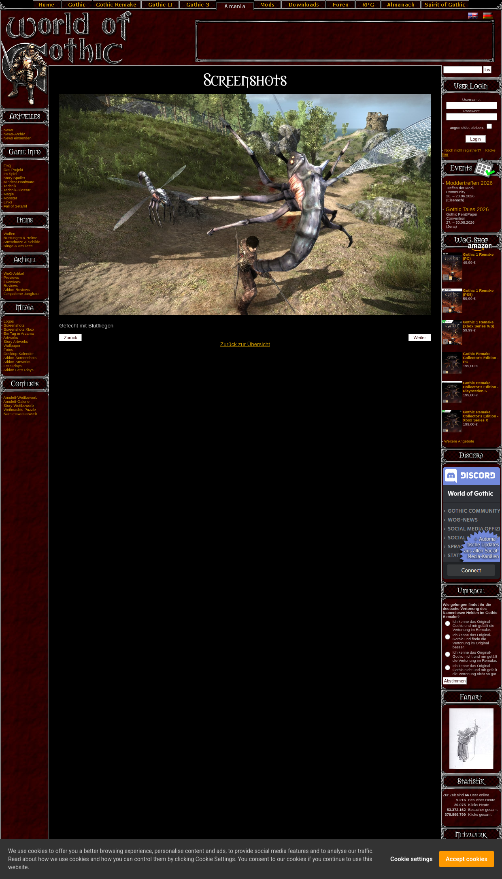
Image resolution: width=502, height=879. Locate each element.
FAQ (7, 166)
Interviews (12, 282)
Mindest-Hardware (19, 182)
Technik (10, 186)
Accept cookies (466, 863)
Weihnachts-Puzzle (20, 410)
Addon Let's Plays (18, 370)
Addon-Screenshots (19, 358)
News (8, 130)
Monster (10, 198)
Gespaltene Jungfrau (21, 294)
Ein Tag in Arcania (19, 333)
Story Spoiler (14, 178)
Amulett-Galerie (16, 402)
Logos (9, 321)
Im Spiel (10, 174)
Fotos (8, 350)
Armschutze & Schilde (21, 242)
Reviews (11, 286)
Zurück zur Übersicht (245, 344)
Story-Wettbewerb (19, 406)
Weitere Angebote (459, 441)
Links (8, 202)
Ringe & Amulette (18, 246)
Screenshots (14, 325)
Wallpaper (12, 346)
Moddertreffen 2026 (469, 183)
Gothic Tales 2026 (467, 209)
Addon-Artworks (16, 362)
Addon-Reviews (16, 290)
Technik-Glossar (17, 190)
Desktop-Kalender (19, 354)
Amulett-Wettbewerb (20, 398)
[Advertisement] (345, 41)
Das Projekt (13, 170)
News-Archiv (14, 134)
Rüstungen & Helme (20, 238)
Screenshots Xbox (19, 329)
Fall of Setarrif (15, 206)
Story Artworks (16, 342)
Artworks (10, 338)
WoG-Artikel (14, 274)
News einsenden (18, 138)
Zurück (70, 337)
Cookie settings (411, 863)
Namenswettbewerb (20, 414)
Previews (11, 278)
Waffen (9, 234)
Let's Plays (13, 366)
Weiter (420, 337)
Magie (9, 194)
